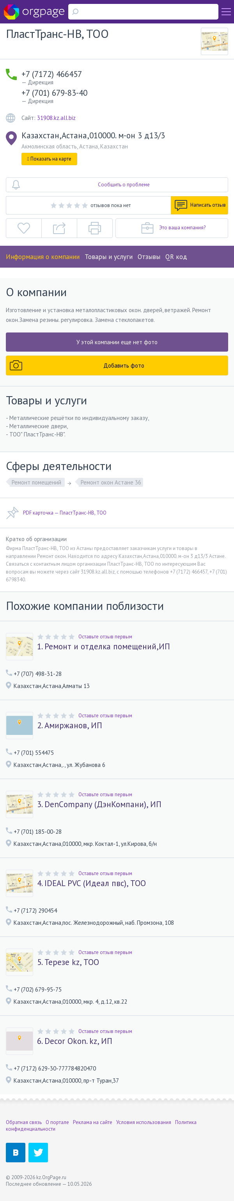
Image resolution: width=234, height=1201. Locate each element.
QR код (176, 256)
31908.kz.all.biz (56, 118)
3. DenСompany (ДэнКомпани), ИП (99, 804)
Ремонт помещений (37, 482)
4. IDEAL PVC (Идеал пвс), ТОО (91, 883)
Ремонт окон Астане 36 (111, 482)
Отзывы (149, 256)
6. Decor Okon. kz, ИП (74, 1041)
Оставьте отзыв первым (105, 636)
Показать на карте (49, 158)
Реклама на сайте (92, 1122)
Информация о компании (43, 256)
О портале (57, 1122)
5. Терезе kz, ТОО (68, 962)
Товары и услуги (109, 256)
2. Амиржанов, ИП (69, 725)
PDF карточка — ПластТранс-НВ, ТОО (56, 513)
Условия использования (143, 1122)
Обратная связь (24, 1122)
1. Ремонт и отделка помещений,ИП (103, 646)
